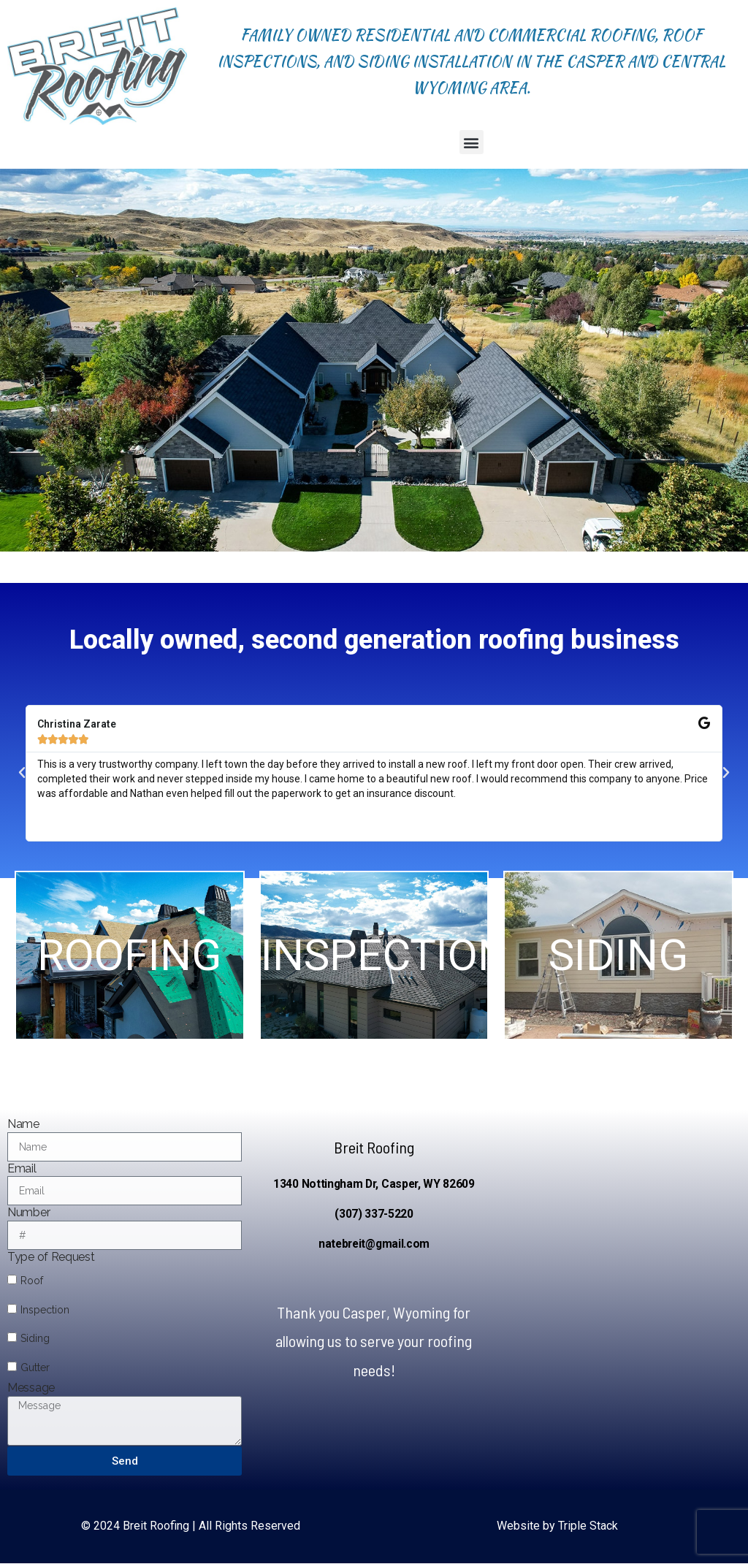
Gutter (35, 1367)
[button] (471, 142)
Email (22, 1168)
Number (28, 1212)
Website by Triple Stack (557, 1526)
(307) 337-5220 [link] (374, 1214)
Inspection (44, 1310)
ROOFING (129, 977)
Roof (31, 1280)
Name (23, 1124)
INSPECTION (385, 977)
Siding (35, 1338)
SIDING (618, 977)
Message (31, 1388)
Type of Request (51, 1257)
